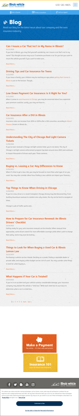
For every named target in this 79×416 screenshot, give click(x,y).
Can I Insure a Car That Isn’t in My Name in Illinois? (35, 46)
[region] (39, 402)
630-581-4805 (63, 5)
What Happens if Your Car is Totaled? (27, 276)
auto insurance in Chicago (28, 99)
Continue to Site (39, 403)
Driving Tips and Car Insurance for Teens (29, 71)
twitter (15, 384)
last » (30, 302)
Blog (21, 384)
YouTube (27, 384)
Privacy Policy (5, 397)
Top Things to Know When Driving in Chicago (31, 188)
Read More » (10, 64)
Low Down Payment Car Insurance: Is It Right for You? (36, 93)
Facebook (9, 384)
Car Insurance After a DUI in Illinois (25, 115)
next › (25, 302)
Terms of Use (22, 397)
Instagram (33, 384)
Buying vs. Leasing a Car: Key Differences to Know (34, 166)
